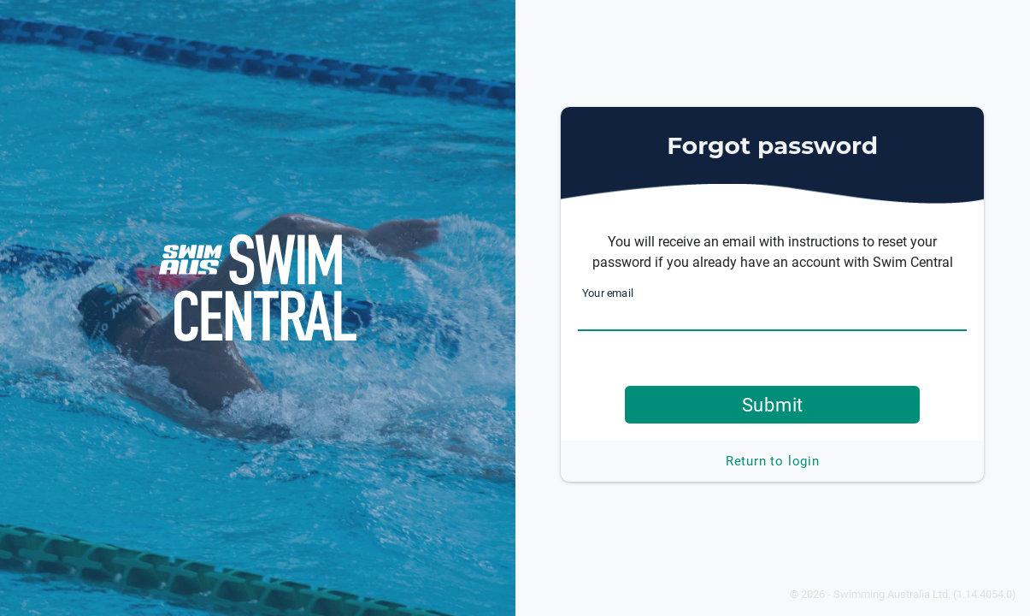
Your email (607, 293)
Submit (773, 405)
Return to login (773, 461)
